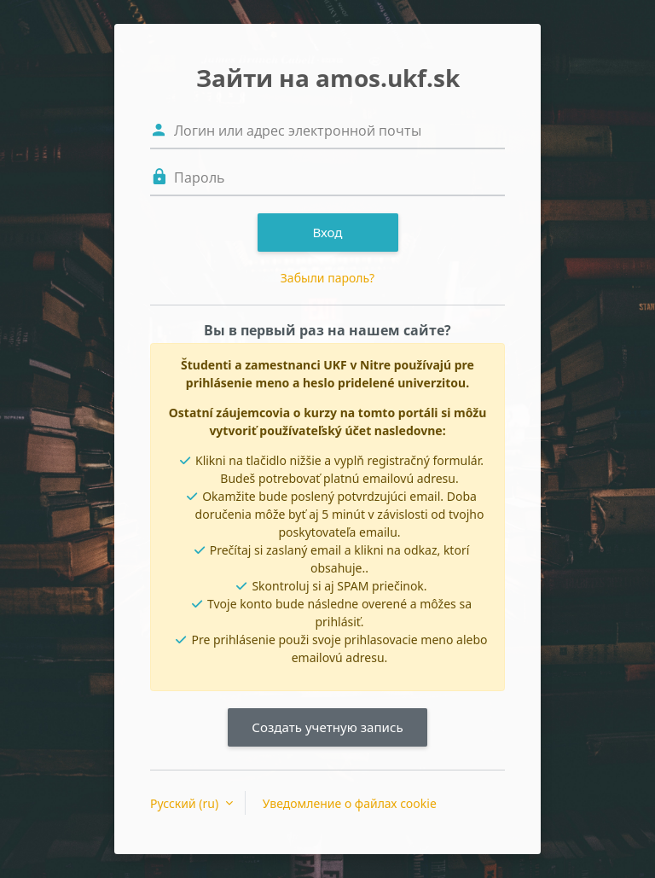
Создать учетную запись (327, 727)
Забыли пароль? (327, 278)
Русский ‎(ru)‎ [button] (186, 803)
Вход (327, 232)
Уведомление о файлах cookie (350, 803)
